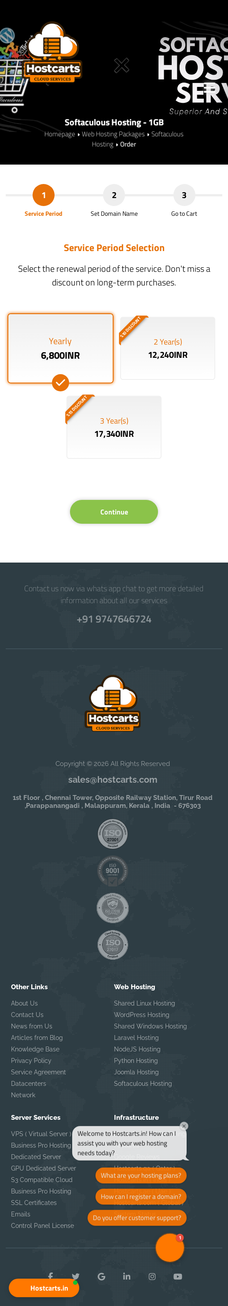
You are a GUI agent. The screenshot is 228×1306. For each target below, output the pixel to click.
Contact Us (27, 1014)
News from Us (31, 1026)
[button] (44, 1288)
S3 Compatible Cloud (42, 1179)
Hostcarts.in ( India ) (142, 1179)
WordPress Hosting (141, 1014)
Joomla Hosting (136, 1072)
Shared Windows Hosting (150, 1026)
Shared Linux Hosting (144, 1003)
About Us (24, 1003)
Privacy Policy (31, 1060)
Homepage (59, 134)
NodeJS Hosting (137, 1049)
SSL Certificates (34, 1202)
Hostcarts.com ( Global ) (149, 1202)
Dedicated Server (36, 1156)
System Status (135, 1214)
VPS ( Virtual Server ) (41, 1133)
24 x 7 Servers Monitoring (150, 1133)
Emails (20, 1214)
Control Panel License (42, 1225)
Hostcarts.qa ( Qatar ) (144, 1168)
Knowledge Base (35, 1049)
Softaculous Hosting (143, 1083)
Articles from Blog (37, 1037)
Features (126, 1145)
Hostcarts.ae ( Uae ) (142, 1191)
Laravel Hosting (136, 1037)
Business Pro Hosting (41, 1145)
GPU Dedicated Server (43, 1168)
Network (23, 1095)
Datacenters (28, 1083)
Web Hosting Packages (113, 134)
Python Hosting (136, 1060)
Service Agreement (38, 1072)
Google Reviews (137, 1156)
